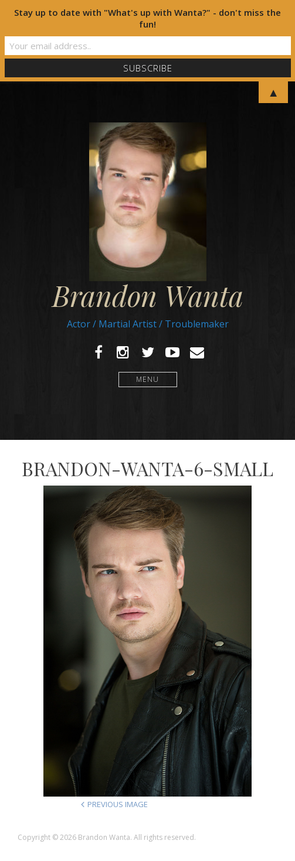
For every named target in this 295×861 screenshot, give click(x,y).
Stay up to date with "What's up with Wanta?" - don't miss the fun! (147, 18)
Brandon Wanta (147, 295)
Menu (147, 379)
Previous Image (117, 804)
